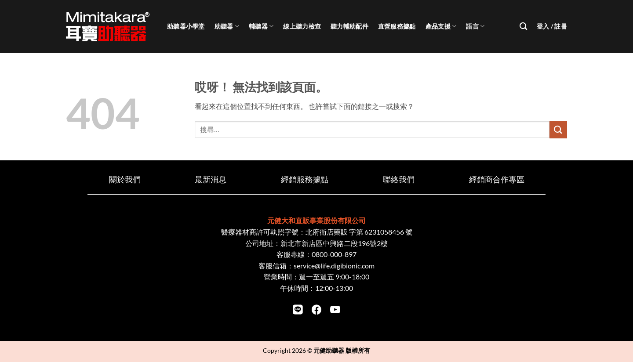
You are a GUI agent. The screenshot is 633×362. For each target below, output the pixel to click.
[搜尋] (523, 27)
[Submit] (558, 129)
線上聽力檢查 (302, 26)
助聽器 (227, 26)
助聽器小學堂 (186, 26)
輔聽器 (261, 26)
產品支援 (441, 26)
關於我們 (125, 179)
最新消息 (210, 179)
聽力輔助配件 (349, 26)
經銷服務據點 (304, 179)
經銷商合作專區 (496, 179)
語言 (475, 26)
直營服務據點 (397, 26)
